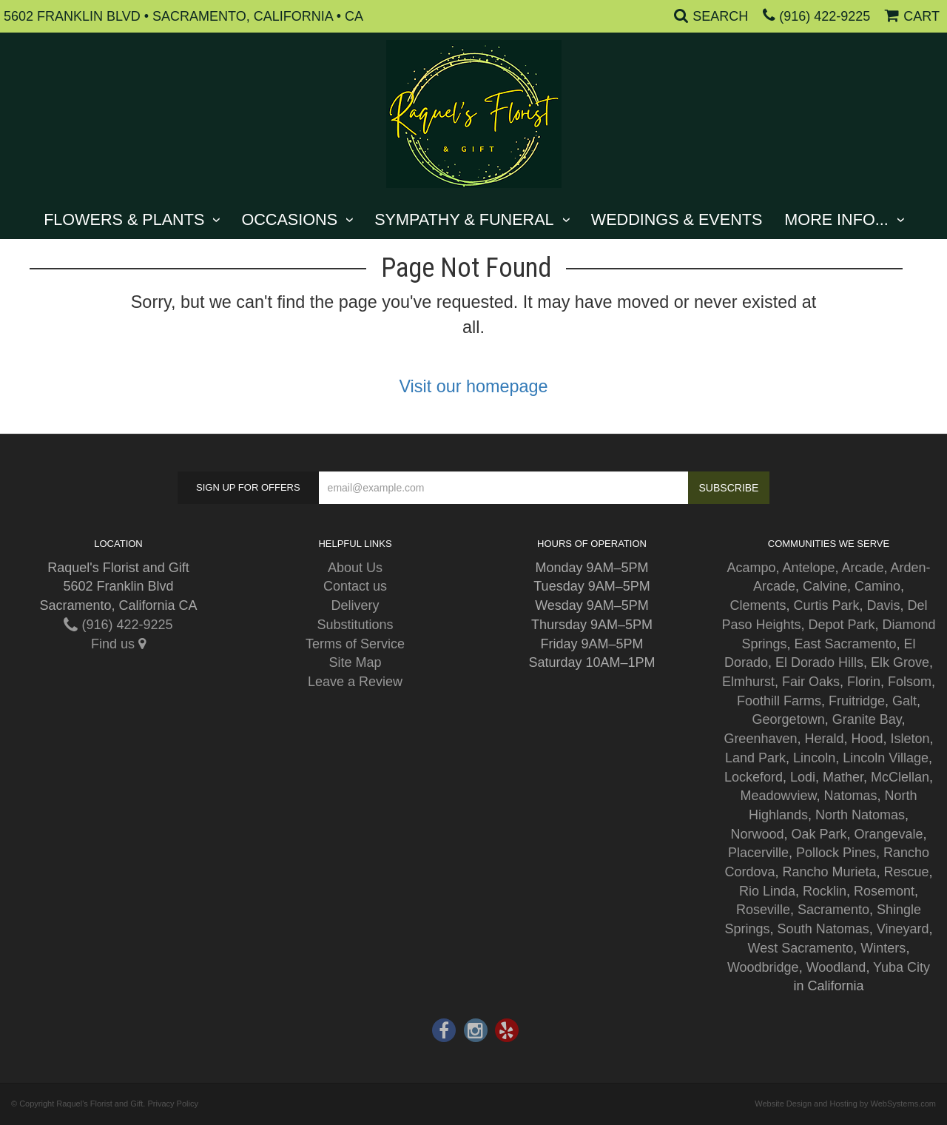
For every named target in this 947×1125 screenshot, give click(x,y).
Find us (118, 644)
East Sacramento (845, 644)
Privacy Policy (172, 1103)
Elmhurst (748, 681)
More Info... (836, 219)
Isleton (910, 738)
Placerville (758, 852)
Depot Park (841, 624)
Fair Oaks (811, 681)
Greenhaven (760, 738)
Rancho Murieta (829, 871)
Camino (877, 586)
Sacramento (833, 909)
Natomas (850, 795)
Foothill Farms (779, 701)
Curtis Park (826, 605)
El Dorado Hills (819, 662)
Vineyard (903, 928)
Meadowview (778, 795)
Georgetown (788, 719)
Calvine (825, 586)
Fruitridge (857, 701)
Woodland (836, 967)
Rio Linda (767, 891)
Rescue (906, 871)
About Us (355, 567)
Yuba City (901, 967)
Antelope (808, 567)
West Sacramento (801, 948)
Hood (867, 738)
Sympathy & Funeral (463, 219)
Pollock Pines (836, 852)
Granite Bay (867, 719)
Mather (843, 777)
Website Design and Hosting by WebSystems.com (845, 1103)
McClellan (900, 777)
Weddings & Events (677, 219)
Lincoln (814, 757)
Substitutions (355, 624)
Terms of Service (355, 644)
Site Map (354, 662)
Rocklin (824, 891)
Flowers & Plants (124, 219)
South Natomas (823, 928)
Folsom (909, 681)
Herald (823, 738)
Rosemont (884, 891)
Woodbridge (763, 967)
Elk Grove (900, 662)
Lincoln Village (886, 757)
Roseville (763, 909)
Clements (757, 605)
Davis (883, 605)
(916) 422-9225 (824, 16)
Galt (904, 701)
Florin (863, 681)
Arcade (863, 567)
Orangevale (889, 834)
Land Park (755, 757)
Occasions (289, 219)
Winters (883, 948)
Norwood (756, 834)
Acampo (751, 567)
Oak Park (818, 834)
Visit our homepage (473, 386)
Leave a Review (355, 681)
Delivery (355, 605)
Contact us (355, 586)
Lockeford (753, 777)
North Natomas (860, 814)
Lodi (802, 777)
